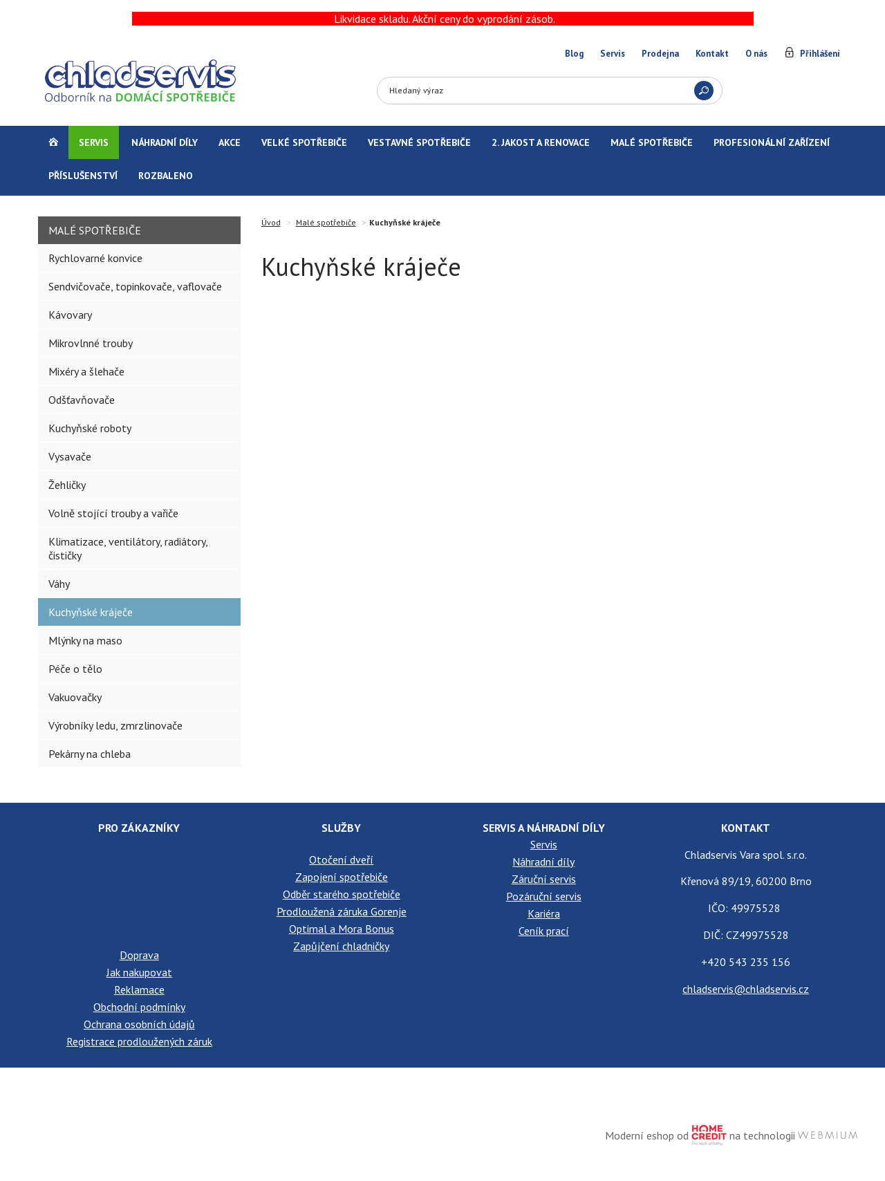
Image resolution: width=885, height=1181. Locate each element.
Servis (612, 53)
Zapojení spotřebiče (341, 877)
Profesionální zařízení (772, 142)
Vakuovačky (75, 697)
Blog (574, 53)
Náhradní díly (164, 142)
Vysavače (69, 456)
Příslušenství (83, 175)
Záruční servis (544, 879)
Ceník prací (544, 931)
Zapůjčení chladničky (341, 946)
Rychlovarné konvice (95, 258)
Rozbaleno (165, 175)
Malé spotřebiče (652, 142)
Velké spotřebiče (304, 142)
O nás (756, 53)
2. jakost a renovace (541, 142)
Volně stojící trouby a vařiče (113, 513)
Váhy (59, 583)
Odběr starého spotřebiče (341, 894)
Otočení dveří (341, 859)
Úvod (271, 222)
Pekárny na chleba (89, 754)
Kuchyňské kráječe (90, 612)
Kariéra (544, 913)
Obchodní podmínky (139, 1007)
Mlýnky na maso (85, 640)
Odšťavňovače (81, 400)
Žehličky (67, 485)
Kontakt (712, 53)
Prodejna (660, 53)
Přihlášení (820, 53)
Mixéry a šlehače (86, 371)
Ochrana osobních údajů (139, 1024)
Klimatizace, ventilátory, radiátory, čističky (128, 548)
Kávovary (70, 315)
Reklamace (139, 989)
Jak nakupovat (139, 972)
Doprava (139, 955)
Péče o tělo (75, 669)
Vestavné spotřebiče (419, 142)
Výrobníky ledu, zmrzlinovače (115, 725)
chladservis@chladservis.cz (745, 989)
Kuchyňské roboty (89, 428)
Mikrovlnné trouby (90, 343)
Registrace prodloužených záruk (139, 1041)
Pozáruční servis (543, 896)
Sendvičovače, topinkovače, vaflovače (135, 286)
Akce (229, 142)
